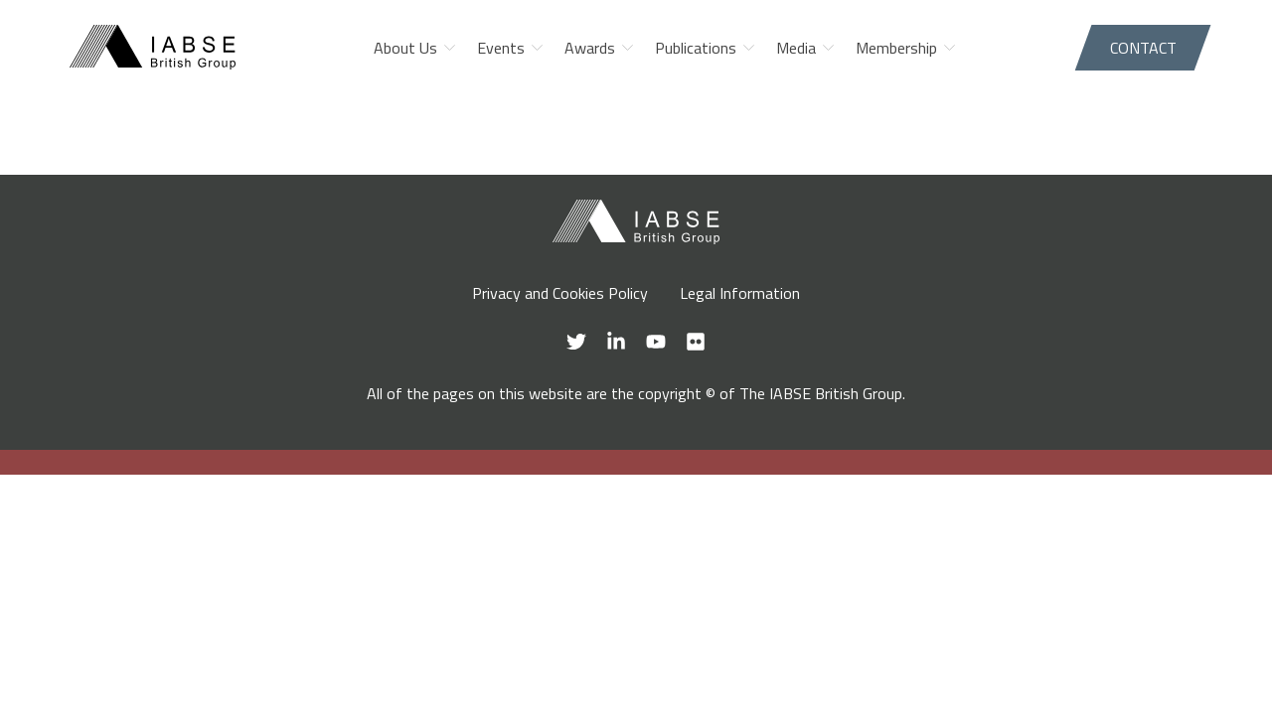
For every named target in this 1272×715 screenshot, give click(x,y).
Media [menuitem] (796, 48)
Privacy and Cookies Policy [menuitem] (560, 293)
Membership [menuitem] (896, 48)
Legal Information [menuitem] (740, 293)
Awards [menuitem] (589, 48)
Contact (1143, 48)
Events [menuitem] (501, 48)
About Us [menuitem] (405, 48)
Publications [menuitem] (695, 48)
